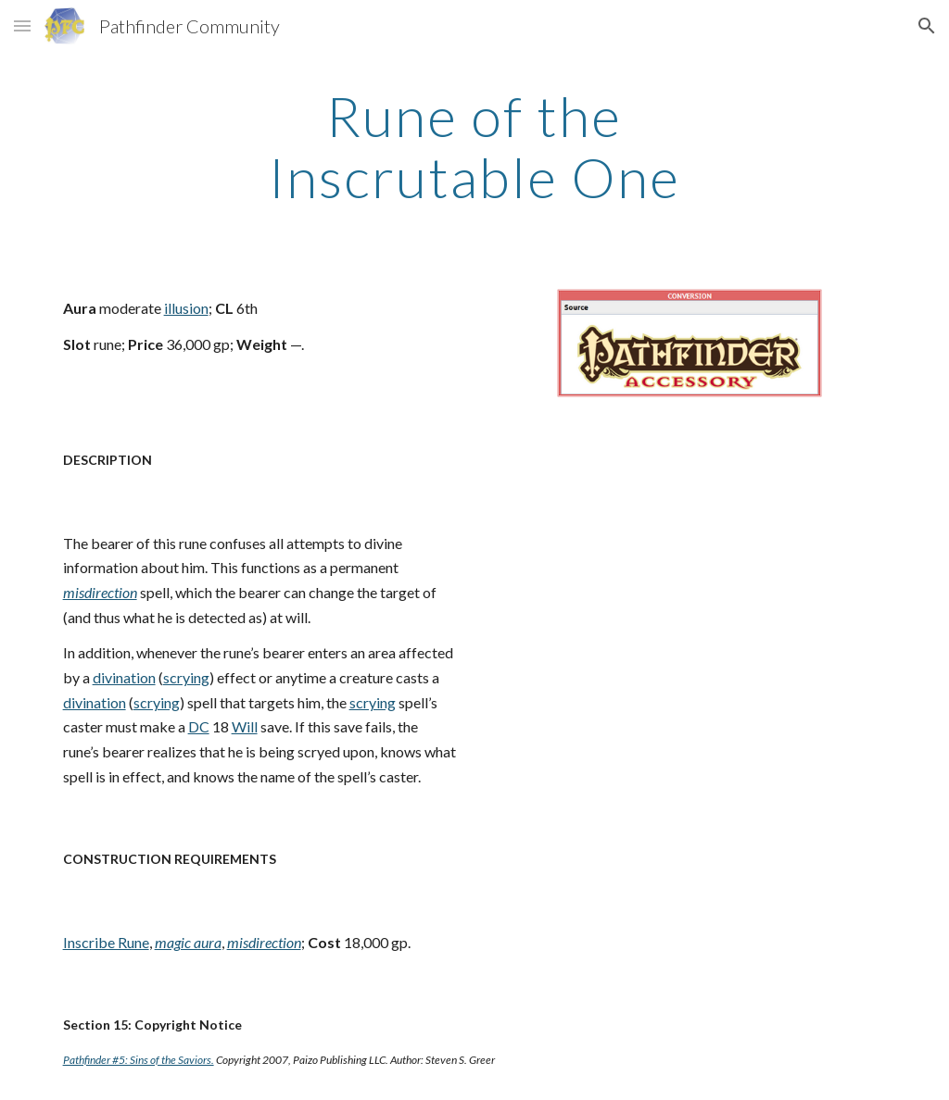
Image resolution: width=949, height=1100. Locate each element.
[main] (474, 146)
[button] (22, 25)
